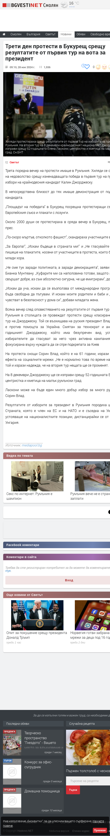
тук (8, 570)
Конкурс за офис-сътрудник (38, 764)
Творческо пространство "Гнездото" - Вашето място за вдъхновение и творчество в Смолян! (43, 742)
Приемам (100, 830)
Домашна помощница (42, 791)
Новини (66, 34)
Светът (14, 162)
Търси (73, 789)
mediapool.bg (32, 445)
